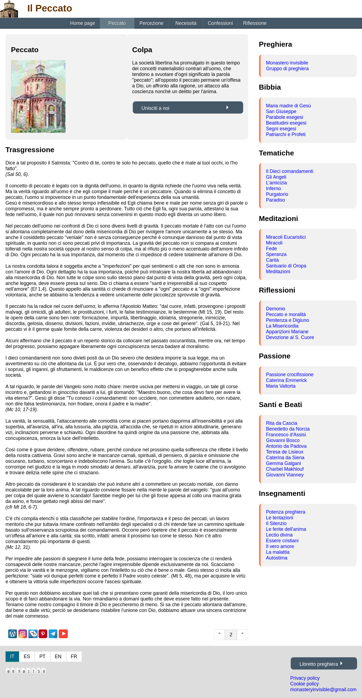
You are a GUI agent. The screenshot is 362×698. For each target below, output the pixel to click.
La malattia (278, 552)
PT (42, 656)
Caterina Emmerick (286, 380)
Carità (272, 260)
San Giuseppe (281, 111)
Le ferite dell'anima (286, 529)
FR (74, 656)
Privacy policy (305, 678)
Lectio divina (279, 535)
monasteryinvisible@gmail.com (323, 689)
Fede (271, 248)
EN (58, 656)
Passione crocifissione (290, 374)
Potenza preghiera (285, 512)
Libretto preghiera (318, 664)
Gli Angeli (276, 177)
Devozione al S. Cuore (290, 337)
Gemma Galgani (283, 463)
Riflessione (255, 23)
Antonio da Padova (286, 446)
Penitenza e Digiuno (287, 320)
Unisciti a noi (155, 108)
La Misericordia (282, 326)
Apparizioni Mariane (287, 331)
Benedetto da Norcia (288, 429)
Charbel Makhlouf (285, 469)
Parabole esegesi (284, 117)
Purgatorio (277, 194)
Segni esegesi (281, 128)
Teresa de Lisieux (285, 452)
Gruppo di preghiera (287, 68)
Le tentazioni (279, 517)
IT (12, 656)
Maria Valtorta (281, 386)
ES (27, 656)
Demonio (275, 308)
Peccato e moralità (286, 314)
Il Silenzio (276, 523)
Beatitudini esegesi (286, 123)
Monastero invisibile (287, 63)
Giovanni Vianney (285, 475)
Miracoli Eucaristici (286, 237)
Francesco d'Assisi (286, 434)
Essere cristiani (282, 540)
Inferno (273, 188)
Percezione (152, 23)
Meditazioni (278, 271)
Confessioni (220, 23)
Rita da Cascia (281, 423)
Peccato (117, 23)
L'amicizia (276, 182)
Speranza (276, 254)
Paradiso (275, 200)
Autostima (276, 558)
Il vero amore (280, 546)
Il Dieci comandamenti (289, 171)
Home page (82, 23)
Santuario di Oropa (286, 266)
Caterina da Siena (285, 457)
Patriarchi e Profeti (286, 134)
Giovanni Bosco (283, 440)
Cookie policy (304, 684)
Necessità (185, 23)
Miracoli (274, 243)
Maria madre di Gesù (288, 105)
